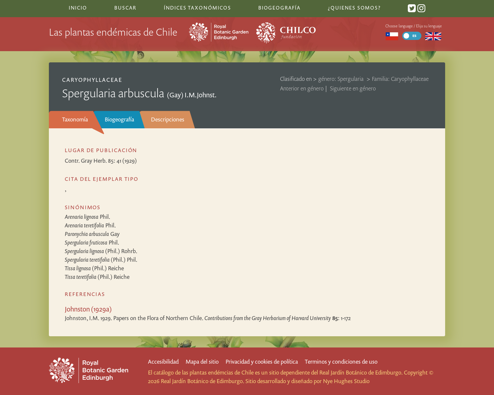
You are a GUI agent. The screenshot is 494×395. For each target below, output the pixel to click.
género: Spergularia (341, 78)
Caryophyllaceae (92, 79)
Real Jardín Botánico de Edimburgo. (361, 372)
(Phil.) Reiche (94, 268)
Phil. (87, 216)
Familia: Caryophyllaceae (400, 78)
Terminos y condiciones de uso (341, 361)
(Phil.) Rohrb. (101, 251)
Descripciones (167, 119)
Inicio (78, 7)
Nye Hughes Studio (346, 381)
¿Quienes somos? (354, 7)
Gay (92, 234)
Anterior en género (302, 88)
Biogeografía (119, 119)
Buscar (125, 7)
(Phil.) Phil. (101, 259)
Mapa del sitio (202, 361)
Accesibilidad (163, 361)
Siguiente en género (353, 88)
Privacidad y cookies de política (262, 361)
